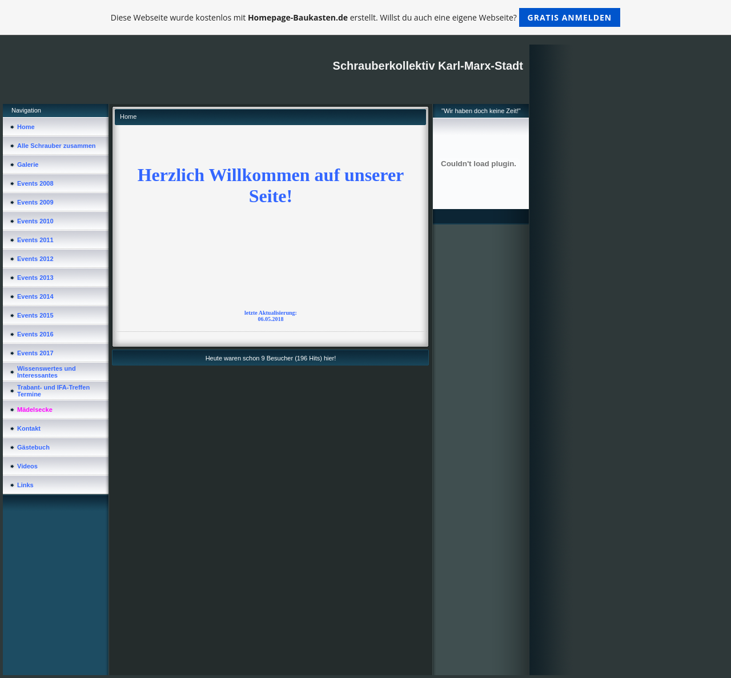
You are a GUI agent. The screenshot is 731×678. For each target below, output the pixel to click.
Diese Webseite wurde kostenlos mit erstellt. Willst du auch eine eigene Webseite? (366, 17)
